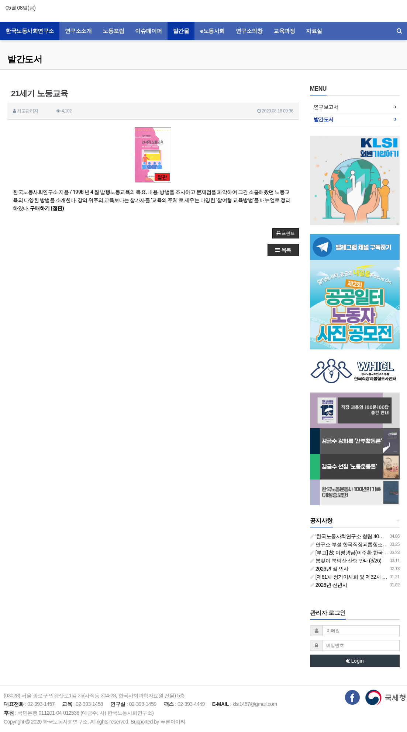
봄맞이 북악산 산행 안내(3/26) (346, 561)
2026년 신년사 (328, 585)
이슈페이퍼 (148, 31)
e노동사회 (212, 31)
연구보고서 (326, 107)
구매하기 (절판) (47, 208)
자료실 (314, 31)
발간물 (181, 31)
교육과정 (284, 31)
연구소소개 (78, 31)
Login (355, 661)
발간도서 (24, 59)
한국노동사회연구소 (30, 31)
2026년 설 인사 (329, 569)
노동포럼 (113, 31)
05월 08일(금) (20, 8)
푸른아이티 (173, 722)
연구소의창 (249, 31)
